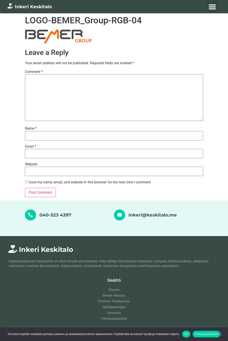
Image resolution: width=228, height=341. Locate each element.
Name (31, 128)
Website (31, 164)
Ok (186, 334)
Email (30, 146)
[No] (221, 334)
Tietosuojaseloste (206, 334)
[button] (212, 7)
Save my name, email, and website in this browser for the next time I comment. (90, 182)
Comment (34, 72)
